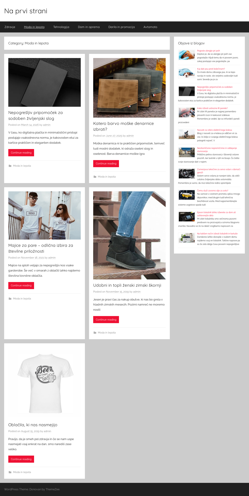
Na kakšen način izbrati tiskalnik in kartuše (217, 233)
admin (46, 124)
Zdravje (9, 27)
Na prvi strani (25, 10)
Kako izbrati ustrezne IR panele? (212, 108)
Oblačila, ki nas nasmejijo (32, 424)
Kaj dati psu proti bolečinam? (211, 69)
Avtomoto (150, 27)
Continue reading (21, 152)
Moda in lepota (34, 27)
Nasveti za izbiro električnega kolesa (214, 130)
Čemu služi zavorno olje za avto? (212, 190)
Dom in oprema (89, 27)
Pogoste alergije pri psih (208, 51)
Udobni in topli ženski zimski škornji (127, 285)
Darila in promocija (121, 27)
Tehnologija (61, 27)
